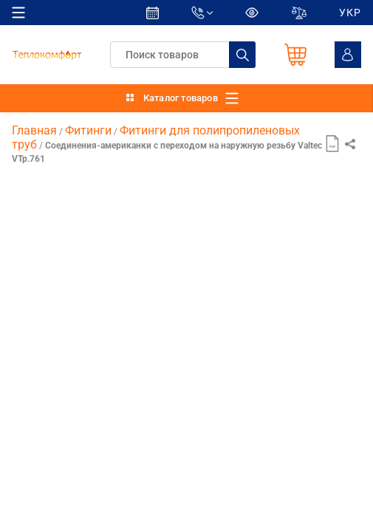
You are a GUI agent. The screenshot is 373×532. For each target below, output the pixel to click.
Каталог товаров (180, 97)
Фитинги (88, 130)
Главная (34, 130)
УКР (350, 12)
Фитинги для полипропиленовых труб (156, 137)
